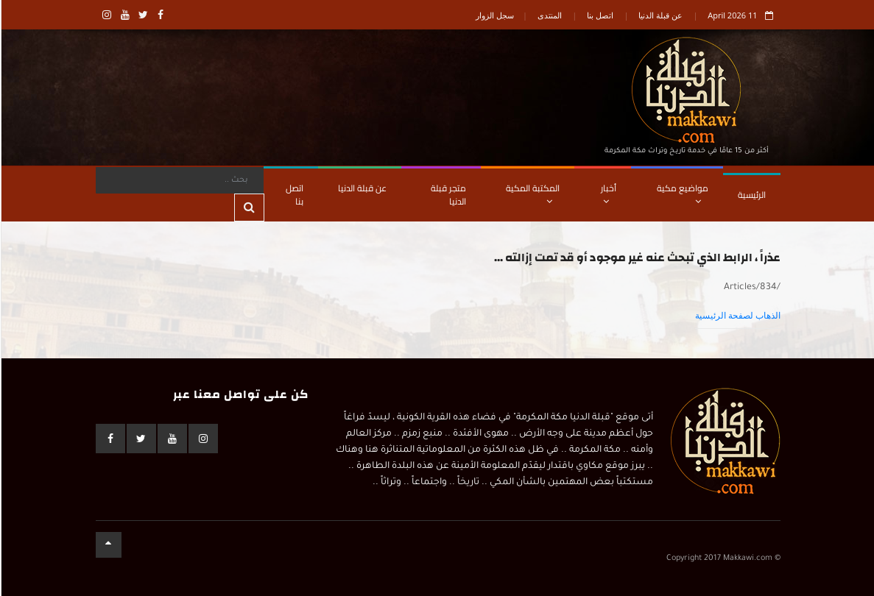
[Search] (179, 180)
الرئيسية (751, 194)
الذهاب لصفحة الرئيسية (737, 316)
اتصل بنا (599, 15)
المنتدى (549, 15)
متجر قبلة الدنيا (447, 195)
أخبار (608, 193)
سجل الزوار (494, 15)
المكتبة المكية (532, 193)
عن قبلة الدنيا (660, 15)
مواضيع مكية (682, 193)
